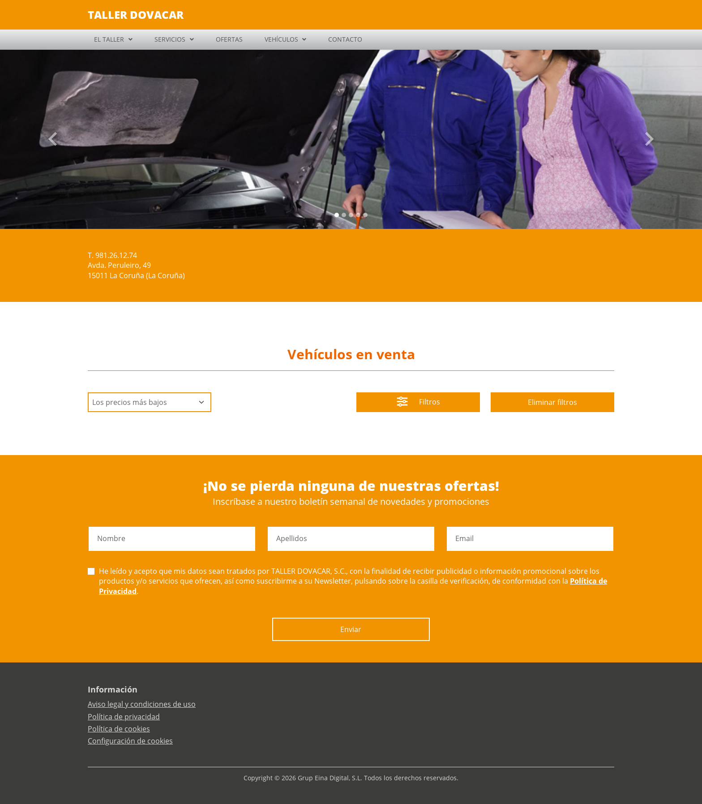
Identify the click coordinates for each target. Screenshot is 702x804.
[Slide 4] (365, 215)
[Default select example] (149, 402)
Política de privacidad (124, 717)
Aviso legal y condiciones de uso (142, 704)
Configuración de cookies (130, 741)
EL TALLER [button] (109, 39)
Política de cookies (119, 729)
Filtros (418, 402)
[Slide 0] (336, 215)
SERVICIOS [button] (169, 39)
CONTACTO (345, 39)
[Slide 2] (351, 215)
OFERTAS (229, 39)
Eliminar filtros (552, 402)
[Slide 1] (344, 215)
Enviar (350, 629)
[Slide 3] (358, 215)
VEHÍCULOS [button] (281, 39)
